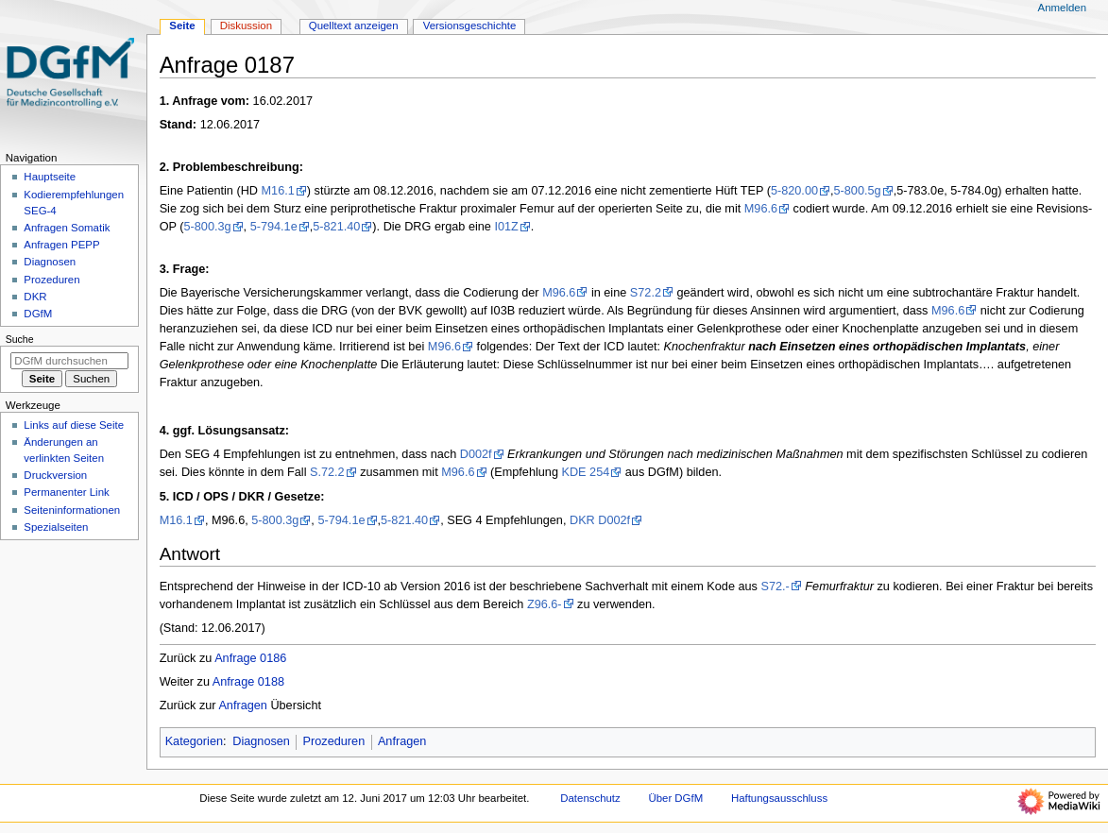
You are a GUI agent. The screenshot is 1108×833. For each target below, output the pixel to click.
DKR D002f (600, 520)
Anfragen (242, 705)
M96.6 (760, 208)
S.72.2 (327, 472)
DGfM (38, 313)
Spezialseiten (56, 527)
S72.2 (645, 292)
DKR (35, 296)
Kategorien (194, 741)
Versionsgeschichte (470, 25)
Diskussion (246, 25)
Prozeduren (334, 741)
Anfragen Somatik (67, 227)
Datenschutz (590, 798)
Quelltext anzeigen (354, 25)
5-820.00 (794, 190)
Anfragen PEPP (61, 244)
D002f (476, 454)
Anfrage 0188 (248, 681)
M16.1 (278, 190)
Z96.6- (544, 604)
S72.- (774, 586)
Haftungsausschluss (779, 798)
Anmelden (1062, 7)
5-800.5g (857, 190)
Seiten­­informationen (72, 510)
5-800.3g (206, 226)
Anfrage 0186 (250, 658)
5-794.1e (274, 226)
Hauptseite (50, 176)
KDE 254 (586, 472)
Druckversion (55, 475)
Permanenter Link (66, 492)
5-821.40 (336, 226)
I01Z (506, 226)
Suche (20, 339)
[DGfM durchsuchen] (69, 360)
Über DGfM (675, 798)
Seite (182, 25)
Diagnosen (261, 741)
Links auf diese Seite (74, 425)
